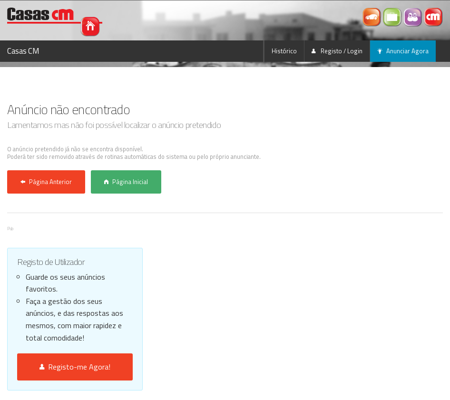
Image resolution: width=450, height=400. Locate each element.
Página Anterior (46, 181)
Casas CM (23, 51)
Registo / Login (337, 51)
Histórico (284, 51)
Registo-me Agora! (74, 366)
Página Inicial (126, 181)
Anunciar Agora (403, 51)
